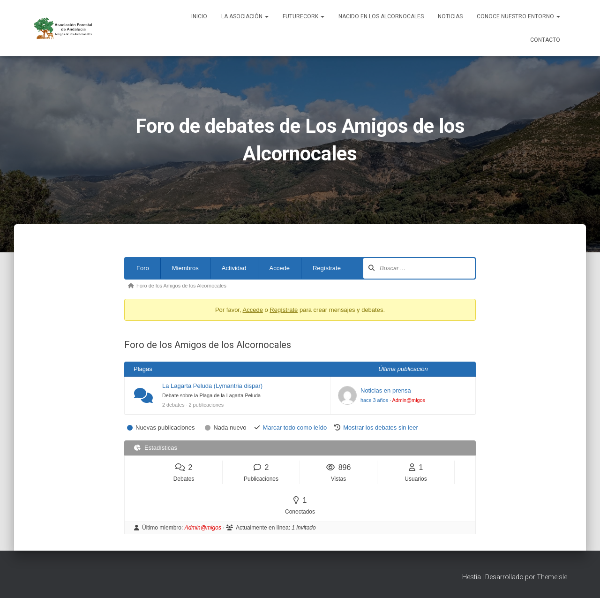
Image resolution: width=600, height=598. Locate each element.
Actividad (234, 268)
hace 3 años (374, 400)
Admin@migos (408, 400)
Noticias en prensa (385, 390)
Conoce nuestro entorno (518, 16)
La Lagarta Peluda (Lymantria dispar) (212, 385)
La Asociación (245, 16)
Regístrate (327, 268)
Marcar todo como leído (295, 427)
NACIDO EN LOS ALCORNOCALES (381, 16)
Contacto (545, 40)
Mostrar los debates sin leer (380, 427)
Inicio (199, 16)
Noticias (450, 16)
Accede (280, 268)
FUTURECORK (303, 16)
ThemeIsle (552, 577)
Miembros (185, 268)
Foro (142, 268)
